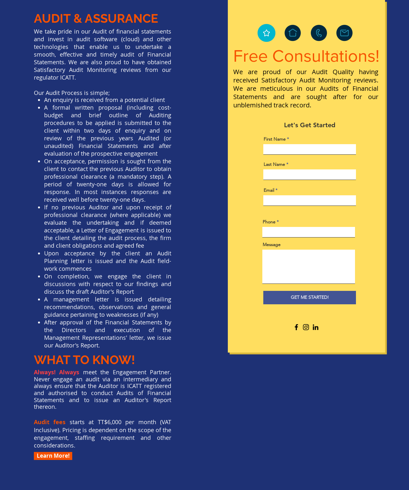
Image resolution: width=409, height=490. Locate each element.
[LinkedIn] (316, 327)
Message (272, 244)
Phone (269, 222)
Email (269, 190)
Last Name (274, 164)
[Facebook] (296, 327)
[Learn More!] (53, 456)
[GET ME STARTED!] (309, 297)
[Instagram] (306, 327)
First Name (275, 139)
